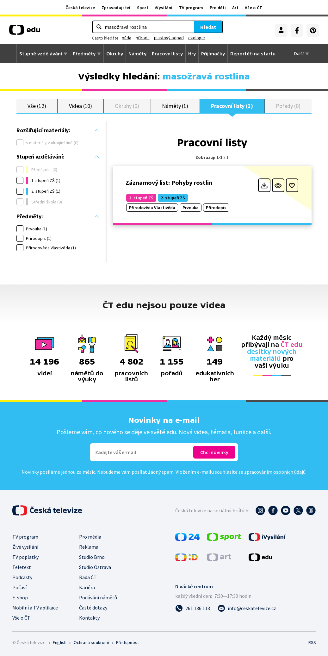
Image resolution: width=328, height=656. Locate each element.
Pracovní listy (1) (232, 105)
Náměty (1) (175, 105)
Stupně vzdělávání (40, 53)
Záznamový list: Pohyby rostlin (169, 183)
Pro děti (218, 7)
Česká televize (80, 7)
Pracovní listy (167, 53)
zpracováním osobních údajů (275, 472)
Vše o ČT (253, 7)
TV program (191, 7)
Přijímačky (213, 53)
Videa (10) (80, 105)
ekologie (196, 38)
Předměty (84, 53)
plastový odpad (169, 38)
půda (126, 38)
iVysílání (164, 7)
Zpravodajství (116, 7)
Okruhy (114, 53)
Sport (143, 7)
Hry (192, 53)
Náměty (137, 53)
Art (235, 7)
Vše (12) (37, 105)
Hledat (208, 27)
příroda (143, 38)
